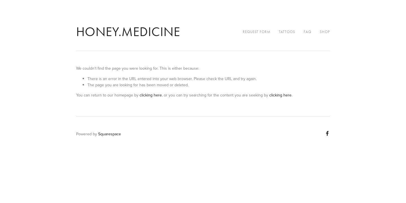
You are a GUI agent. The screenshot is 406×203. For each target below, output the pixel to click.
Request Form (256, 32)
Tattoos (287, 32)
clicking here (151, 95)
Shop (325, 32)
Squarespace (109, 134)
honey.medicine (128, 31)
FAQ (307, 32)
